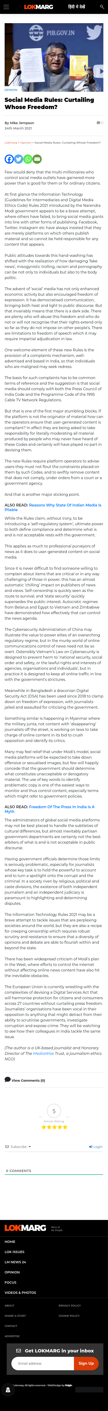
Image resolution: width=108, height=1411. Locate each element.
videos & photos (20, 1293)
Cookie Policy (69, 1315)
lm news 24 (15, 1262)
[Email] (37, 159)
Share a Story (15, 1315)
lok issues (14, 1252)
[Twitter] (18, 159)
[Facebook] (9, 159)
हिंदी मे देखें (76, 6)
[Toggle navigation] (6, 7)
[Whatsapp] (27, 159)
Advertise (12, 1336)
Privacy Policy (70, 1305)
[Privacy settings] (8, 1390)
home (10, 1242)
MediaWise (43, 1053)
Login (96, 1147)
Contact (11, 1326)
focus (10, 1282)
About (9, 1305)
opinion (12, 1272)
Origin (68, 1385)
